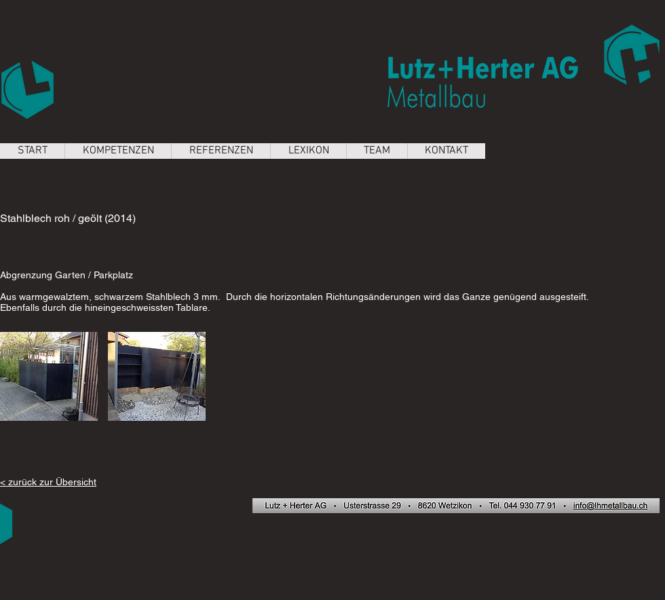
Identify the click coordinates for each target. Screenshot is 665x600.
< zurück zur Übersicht (48, 481)
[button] (49, 376)
